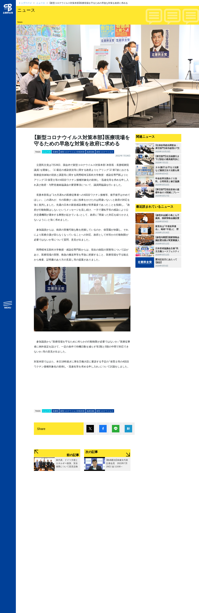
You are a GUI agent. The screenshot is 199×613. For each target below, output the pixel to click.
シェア (103, 428)
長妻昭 (55, 151)
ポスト (90, 428)
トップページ (25, 2)
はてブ (128, 428)
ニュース (40, 2)
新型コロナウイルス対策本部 (72, 151)
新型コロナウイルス (104, 151)
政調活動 (90, 151)
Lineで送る (115, 428)
